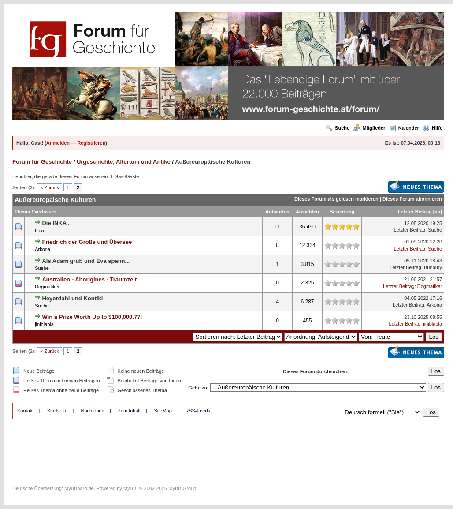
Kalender (404, 128)
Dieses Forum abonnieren (412, 199)
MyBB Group (182, 488)
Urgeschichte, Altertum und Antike (124, 161)
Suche (337, 128)
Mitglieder (369, 128)
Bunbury (433, 267)
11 (277, 227)
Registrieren (91, 143)
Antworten (277, 211)
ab (437, 211)
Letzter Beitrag (415, 211)
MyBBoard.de (79, 488)
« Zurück (49, 187)
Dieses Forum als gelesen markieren (336, 199)
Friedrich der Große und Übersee (87, 242)
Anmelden (58, 143)
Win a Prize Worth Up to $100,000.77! (92, 317)
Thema (22, 211)
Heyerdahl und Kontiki (72, 298)
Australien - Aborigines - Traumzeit (89, 279)
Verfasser (45, 211)
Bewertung (342, 211)
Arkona (42, 249)
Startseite (57, 410)
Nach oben (92, 410)
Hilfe (432, 128)
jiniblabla (44, 324)
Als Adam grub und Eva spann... (86, 261)
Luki (39, 230)
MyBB (129, 488)
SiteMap (162, 410)
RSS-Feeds (197, 410)
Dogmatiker (47, 286)
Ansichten (307, 211)
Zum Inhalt (129, 410)
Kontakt (25, 410)
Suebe (435, 229)
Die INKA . (55, 223)
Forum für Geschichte (42, 161)
